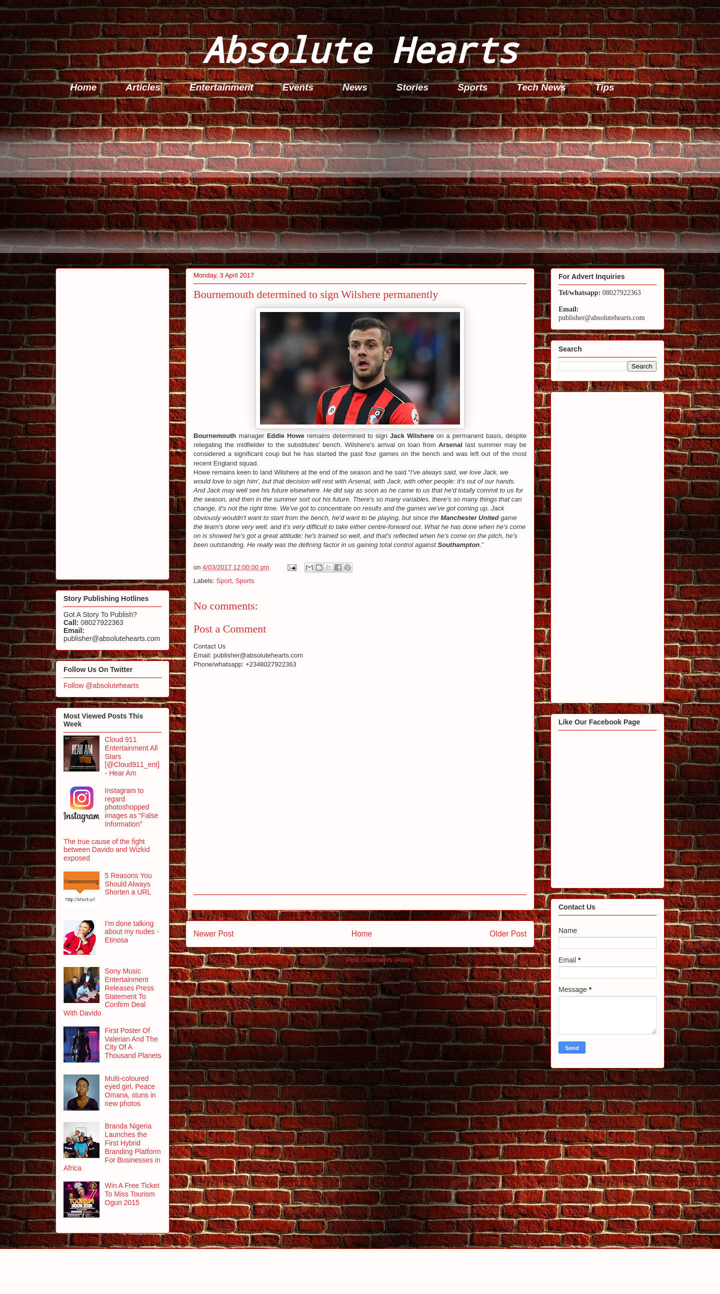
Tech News (541, 87)
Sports (473, 87)
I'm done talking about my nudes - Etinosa (132, 932)
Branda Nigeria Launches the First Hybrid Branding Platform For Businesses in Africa (112, 1147)
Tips (604, 87)
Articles (143, 87)
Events (298, 87)
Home (83, 87)
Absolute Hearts (360, 49)
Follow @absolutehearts (101, 686)
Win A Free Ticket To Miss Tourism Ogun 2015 (132, 1194)
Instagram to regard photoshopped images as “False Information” (131, 807)
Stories (412, 87)
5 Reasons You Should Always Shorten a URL (128, 884)
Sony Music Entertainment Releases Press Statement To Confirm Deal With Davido (109, 992)
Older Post (508, 934)
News (355, 87)
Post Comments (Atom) (380, 960)
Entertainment (222, 87)
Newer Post (214, 934)
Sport (224, 580)
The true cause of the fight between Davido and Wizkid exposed (107, 850)
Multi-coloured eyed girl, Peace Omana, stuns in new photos (130, 1091)
